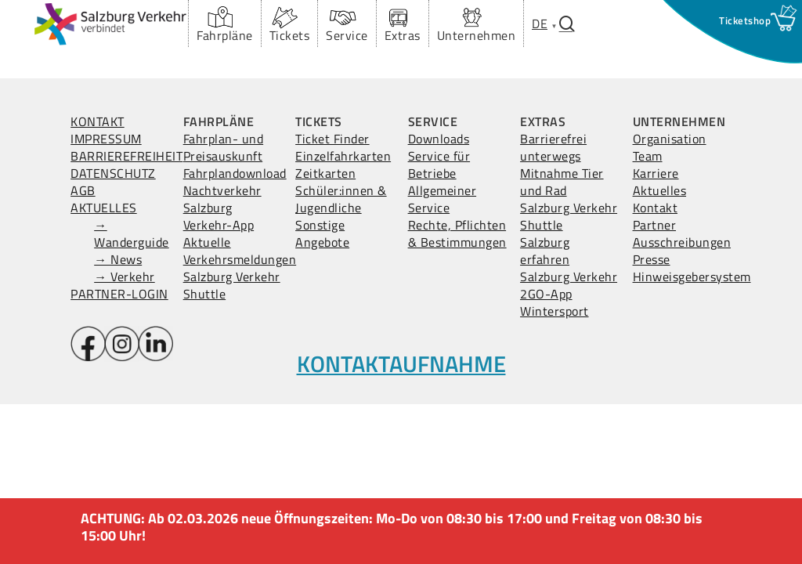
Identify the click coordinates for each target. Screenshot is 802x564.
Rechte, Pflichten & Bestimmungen (457, 233)
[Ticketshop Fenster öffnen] (745, 20)
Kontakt (655, 207)
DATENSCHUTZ (113, 173)
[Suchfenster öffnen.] (567, 24)
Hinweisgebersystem (692, 276)
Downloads (439, 138)
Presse (651, 259)
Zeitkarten (325, 173)
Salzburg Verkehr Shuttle (231, 285)
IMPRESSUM (106, 138)
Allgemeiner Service (442, 199)
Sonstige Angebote (322, 233)
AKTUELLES (103, 207)
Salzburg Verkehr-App (219, 216)
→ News (118, 259)
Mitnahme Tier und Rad (562, 182)
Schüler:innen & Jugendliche (341, 199)
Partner (655, 224)
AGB (83, 190)
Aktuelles (660, 190)
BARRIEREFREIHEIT (126, 155)
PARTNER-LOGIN (119, 293)
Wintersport (554, 311)
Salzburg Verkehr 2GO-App (568, 285)
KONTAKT (97, 121)
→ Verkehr (124, 276)
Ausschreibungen (682, 242)
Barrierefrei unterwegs (553, 147)
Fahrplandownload (235, 173)
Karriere (656, 173)
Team (648, 155)
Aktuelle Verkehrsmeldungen (240, 251)
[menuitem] (539, 23)
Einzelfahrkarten (343, 155)
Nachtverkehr (222, 190)
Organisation (669, 138)
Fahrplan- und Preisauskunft (223, 147)
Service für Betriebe (439, 164)
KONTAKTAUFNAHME (401, 363)
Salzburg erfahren (544, 251)
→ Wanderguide (131, 233)
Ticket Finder (332, 138)
